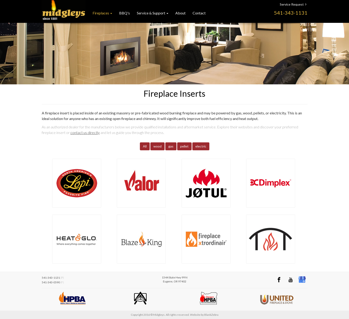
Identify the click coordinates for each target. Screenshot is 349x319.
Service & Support (152, 13)
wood (157, 146)
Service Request (293, 4)
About (180, 13)
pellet (184, 146)
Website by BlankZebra (204, 314)
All (145, 146)
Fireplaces (102, 13)
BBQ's (124, 13)
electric (200, 146)
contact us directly (85, 132)
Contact (199, 13)
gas (170, 146)
